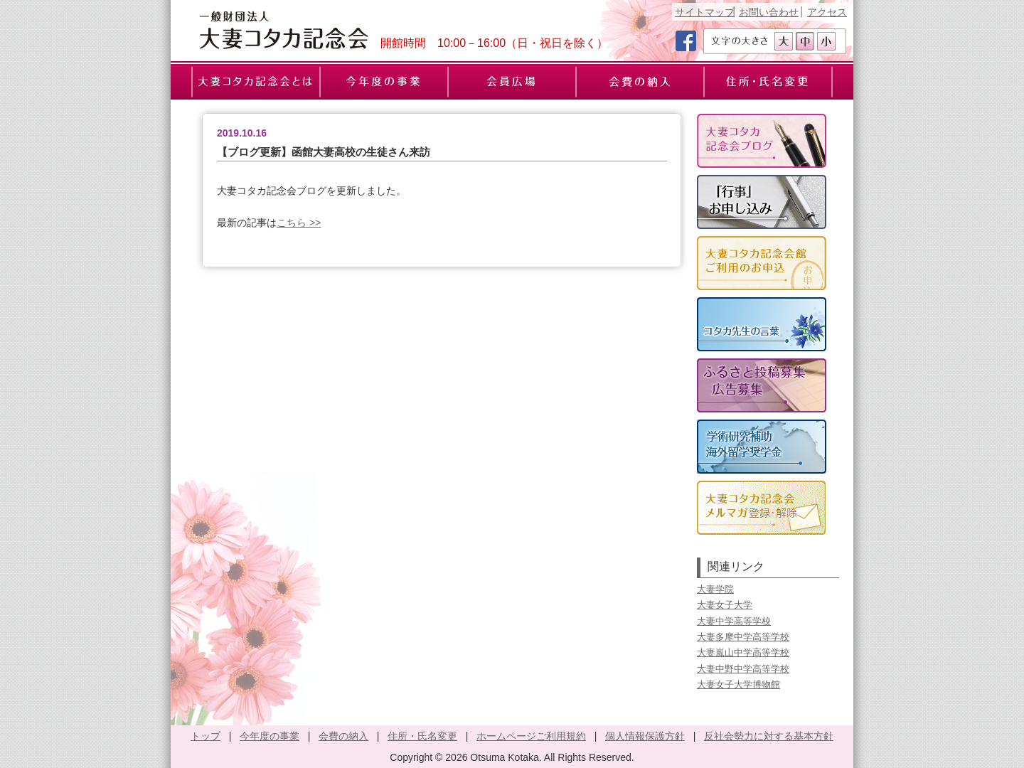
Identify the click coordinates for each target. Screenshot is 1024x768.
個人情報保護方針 (645, 736)
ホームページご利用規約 (531, 736)
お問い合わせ (769, 12)
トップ (205, 736)
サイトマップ (705, 12)
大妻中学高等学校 (734, 621)
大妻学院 (715, 589)
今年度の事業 (269, 736)
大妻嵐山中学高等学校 (743, 652)
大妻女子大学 (724, 604)
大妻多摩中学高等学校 (743, 636)
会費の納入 (343, 736)
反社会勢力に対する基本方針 (768, 736)
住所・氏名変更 (422, 736)
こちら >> (299, 222)
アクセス (827, 12)
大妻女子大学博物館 (738, 684)
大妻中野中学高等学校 (743, 668)
